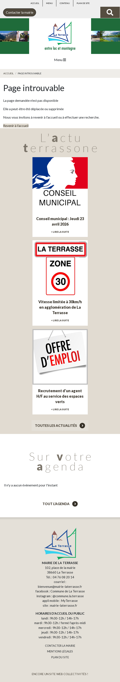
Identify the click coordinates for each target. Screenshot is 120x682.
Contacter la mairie (19, 12)
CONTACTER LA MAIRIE (60, 645)
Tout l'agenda (60, 504)
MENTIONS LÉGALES (60, 651)
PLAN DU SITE (60, 657)
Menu (49, 3)
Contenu (65, 3)
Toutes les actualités (60, 425)
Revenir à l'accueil (15, 126)
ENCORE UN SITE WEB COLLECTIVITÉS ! (60, 674)
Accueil (35, 3)
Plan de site (83, 3)
